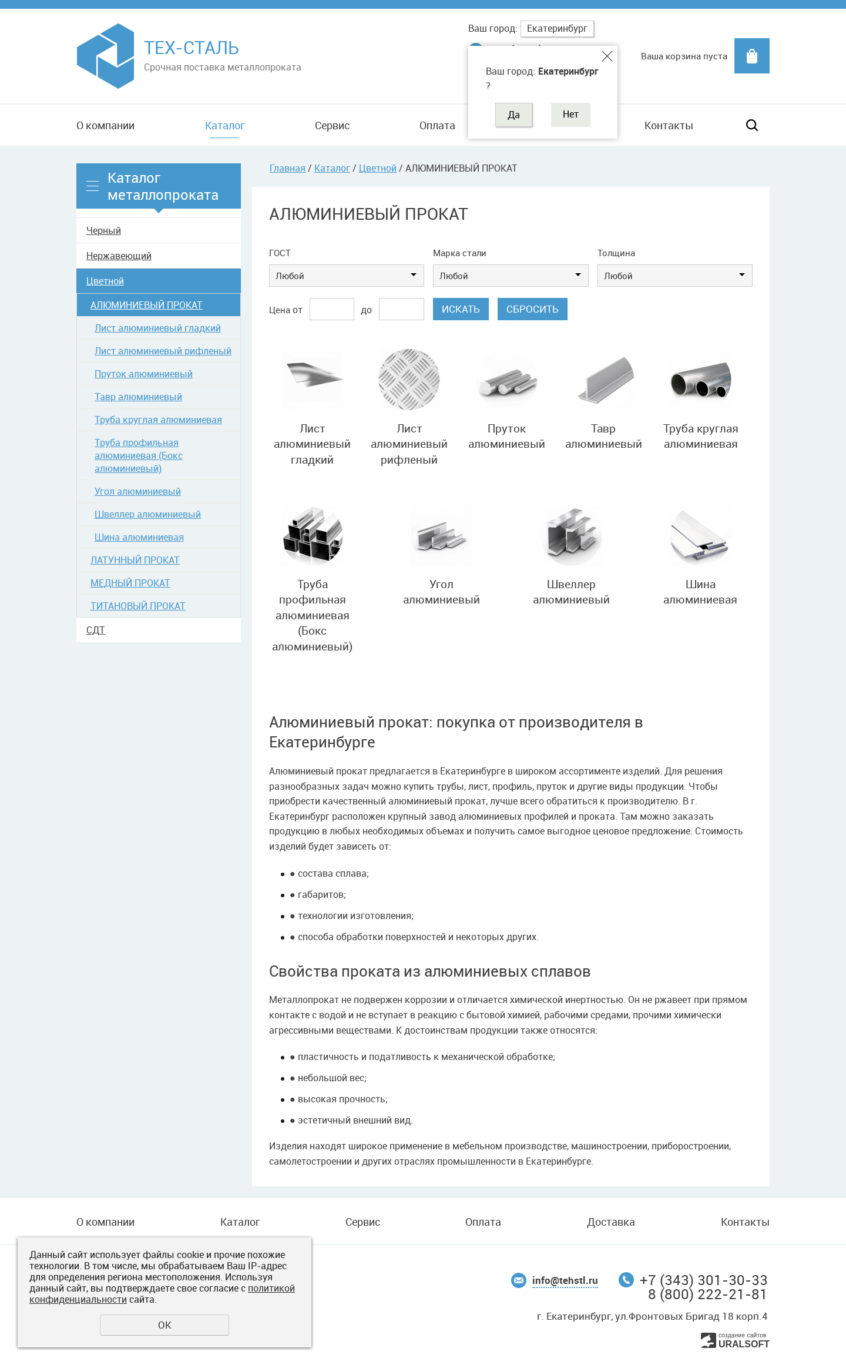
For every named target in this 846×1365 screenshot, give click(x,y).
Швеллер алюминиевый (148, 514)
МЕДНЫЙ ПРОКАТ (130, 582)
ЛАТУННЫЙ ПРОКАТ (135, 560)
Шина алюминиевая (139, 537)
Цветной (105, 280)
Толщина (616, 253)
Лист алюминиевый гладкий (158, 327)
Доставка (611, 1222)
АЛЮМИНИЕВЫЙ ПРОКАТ (146, 305)
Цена (279, 310)
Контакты (668, 125)
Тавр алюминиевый (138, 396)
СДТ (95, 629)
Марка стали (459, 253)
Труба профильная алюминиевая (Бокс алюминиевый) (139, 455)
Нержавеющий (119, 255)
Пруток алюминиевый (144, 373)
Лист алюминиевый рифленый (163, 350)
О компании (105, 125)
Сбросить (532, 309)
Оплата (437, 125)
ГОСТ (280, 253)
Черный (103, 230)
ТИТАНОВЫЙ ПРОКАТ (138, 605)
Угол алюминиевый (138, 491)
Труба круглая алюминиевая (158, 419)
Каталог (224, 125)
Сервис (332, 125)
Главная (288, 168)
